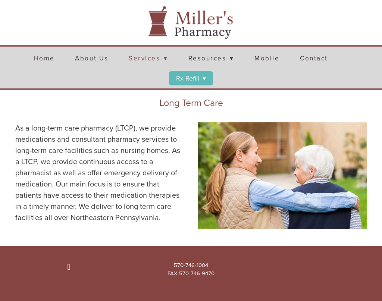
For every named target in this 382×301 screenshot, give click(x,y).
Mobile (266, 58)
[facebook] (69, 267)
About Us (91, 58)
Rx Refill (191, 78)
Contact (314, 58)
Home (44, 58)
